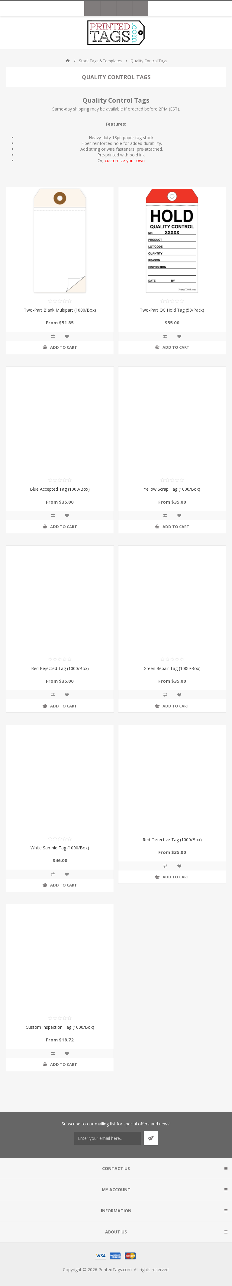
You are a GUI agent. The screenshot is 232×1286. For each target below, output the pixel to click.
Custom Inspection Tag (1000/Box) (60, 1027)
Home (68, 61)
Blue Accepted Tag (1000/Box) (60, 489)
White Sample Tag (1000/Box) (60, 848)
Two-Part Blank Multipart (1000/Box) (60, 310)
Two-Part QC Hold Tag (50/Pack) (172, 310)
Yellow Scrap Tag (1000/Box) (172, 489)
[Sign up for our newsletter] (107, 1138)
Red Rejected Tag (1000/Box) (60, 668)
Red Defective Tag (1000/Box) (172, 839)
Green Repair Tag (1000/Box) (172, 668)
